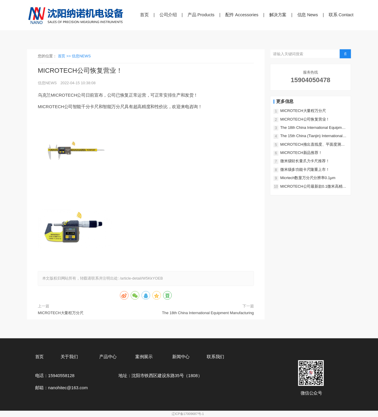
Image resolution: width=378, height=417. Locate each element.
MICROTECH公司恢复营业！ (305, 119)
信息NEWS (81, 56)
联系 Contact (341, 14)
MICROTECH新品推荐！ (301, 152)
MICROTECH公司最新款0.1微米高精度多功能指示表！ (313, 186)
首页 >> (65, 56)
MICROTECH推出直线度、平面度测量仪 (312, 144)
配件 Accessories (241, 14)
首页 (144, 14)
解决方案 (278, 14)
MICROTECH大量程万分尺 (60, 313)
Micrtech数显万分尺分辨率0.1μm (307, 178)
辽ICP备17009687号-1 (188, 414)
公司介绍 (168, 14)
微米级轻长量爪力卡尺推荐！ (304, 161)
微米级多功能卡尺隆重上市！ (304, 169)
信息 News (307, 14)
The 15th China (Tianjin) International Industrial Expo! (311, 136)
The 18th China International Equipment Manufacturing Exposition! (208, 314)
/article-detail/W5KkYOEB (141, 278)
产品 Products (201, 14)
